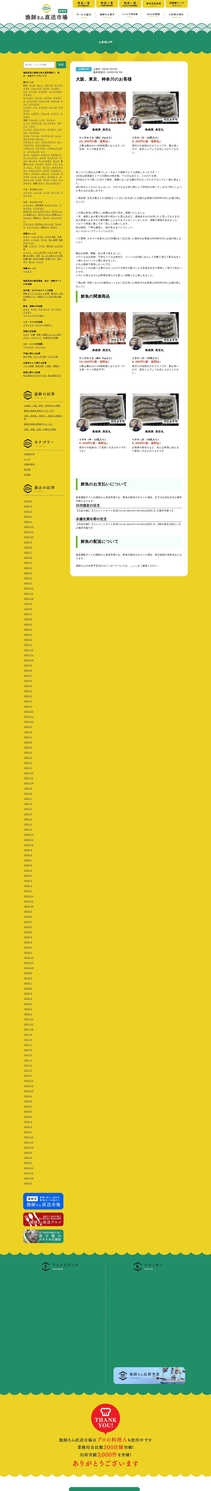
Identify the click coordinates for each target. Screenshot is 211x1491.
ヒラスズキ (34, 104)
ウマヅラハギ (47, 136)
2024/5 (28, 623)
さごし (30, 167)
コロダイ (35, 155)
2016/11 (28, 1085)
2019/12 (28, 895)
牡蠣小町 (27, 259)
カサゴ (48, 164)
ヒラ (25, 91)
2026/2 (28, 516)
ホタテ (26, 237)
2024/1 (28, 644)
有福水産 (39, 366)
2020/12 (28, 833)
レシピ (27, 458)
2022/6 (28, 741)
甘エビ (46, 218)
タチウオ (48, 85)
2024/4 (28, 628)
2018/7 (28, 982)
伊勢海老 (39, 205)
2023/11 (28, 654)
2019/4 (28, 936)
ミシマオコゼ (55, 91)
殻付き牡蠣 (38, 259)
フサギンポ (36, 123)
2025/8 (28, 546)
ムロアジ (45, 155)
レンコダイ (28, 98)
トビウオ (55, 174)
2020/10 (28, 844)
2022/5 (28, 746)
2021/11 (28, 777)
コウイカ (27, 192)
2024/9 (28, 603)
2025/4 (28, 567)
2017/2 (28, 1069)
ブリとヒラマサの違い (34, 315)
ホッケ (26, 155)
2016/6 (28, 1110)
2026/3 (28, 510)
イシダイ (27, 107)
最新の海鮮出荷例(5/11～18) (39, 410)
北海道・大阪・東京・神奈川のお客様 (42, 405)
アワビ (42, 246)
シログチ (39, 164)
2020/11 (28, 839)
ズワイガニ (40, 347)
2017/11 (28, 1023)
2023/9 (28, 664)
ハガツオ (47, 98)
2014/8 (28, 1182)
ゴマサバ (35, 174)
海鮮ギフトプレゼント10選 (36, 293)
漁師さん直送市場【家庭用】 (46, 12)
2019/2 (28, 946)
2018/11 (28, 962)
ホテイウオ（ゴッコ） (34, 139)
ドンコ (26, 123)
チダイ (26, 309)
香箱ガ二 (37, 218)
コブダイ (51, 129)
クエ (35, 107)
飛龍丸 (56, 366)
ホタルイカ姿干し (43, 325)
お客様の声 (29, 453)
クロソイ (45, 174)
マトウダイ (40, 148)
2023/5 (28, 685)
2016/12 (28, 1080)
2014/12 (28, 1167)
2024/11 (28, 592)
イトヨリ (33, 91)
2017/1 (28, 1074)
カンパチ (53, 107)
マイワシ (35, 136)
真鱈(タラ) (38, 183)
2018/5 (28, 992)
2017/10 (28, 1028)
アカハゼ (33, 120)
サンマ (56, 161)
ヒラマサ (43, 107)
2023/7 (28, 675)
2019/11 (28, 900)
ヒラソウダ (32, 101)
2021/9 (28, 787)
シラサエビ (38, 208)
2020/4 (28, 875)
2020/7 (28, 859)
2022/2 (28, 762)
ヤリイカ (55, 192)
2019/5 (28, 931)
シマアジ (55, 113)
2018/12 (28, 957)
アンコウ (27, 129)
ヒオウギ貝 (52, 252)
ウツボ (32, 85)
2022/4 (28, 751)
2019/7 (28, 921)
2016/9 (28, 1095)
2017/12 (28, 1018)
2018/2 (28, 1008)
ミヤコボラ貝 (39, 252)
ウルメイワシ (39, 129)
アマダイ (27, 95)
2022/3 (28, 757)
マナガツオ (34, 133)
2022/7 (28, 736)
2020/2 (28, 885)
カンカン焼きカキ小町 (52, 256)
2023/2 (28, 700)
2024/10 (28, 598)
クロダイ (55, 88)
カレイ (40, 85)
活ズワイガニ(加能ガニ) (50, 214)
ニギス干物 (52, 357)
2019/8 (28, 915)
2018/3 (28, 1003)
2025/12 (28, 526)
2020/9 (28, 849)
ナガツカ (55, 101)
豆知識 (27, 474)
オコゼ (43, 158)
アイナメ (51, 120)
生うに (32, 262)
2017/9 (28, 1034)
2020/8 (28, 854)
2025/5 (28, 562)
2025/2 (28, 577)
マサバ (26, 174)
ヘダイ (54, 180)
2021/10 (28, 782)
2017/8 (28, 1039)
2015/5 (28, 1157)
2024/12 (28, 587)
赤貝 (38, 256)
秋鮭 (25, 85)
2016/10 (28, 1090)
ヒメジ (58, 136)
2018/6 (28, 987)
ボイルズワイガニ (41, 211)
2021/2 (28, 823)
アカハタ (45, 113)
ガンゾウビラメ (53, 183)
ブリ (55, 164)
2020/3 (28, 880)
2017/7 (28, 1044)
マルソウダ (44, 101)
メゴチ (38, 180)
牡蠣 (25, 246)
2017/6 (28, 1049)
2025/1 (28, 582)
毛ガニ (54, 227)
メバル (26, 136)
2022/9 (28, 726)
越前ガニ (45, 227)
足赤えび (27, 211)
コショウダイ (49, 123)
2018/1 (28, 1013)
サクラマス (52, 158)
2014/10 (28, 1177)
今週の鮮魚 (29, 463)
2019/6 (28, 926)
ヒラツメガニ (33, 227)
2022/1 (28, 767)
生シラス (33, 161)
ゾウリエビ (28, 347)
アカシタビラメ (48, 142)
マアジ (32, 126)
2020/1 (28, 890)
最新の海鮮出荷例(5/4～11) (38, 424)
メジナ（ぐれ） (38, 177)
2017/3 (28, 1064)
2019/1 (28, 951)
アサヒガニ (28, 205)
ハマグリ (33, 246)
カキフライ (36, 338)
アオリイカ (28, 325)
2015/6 (28, 1151)
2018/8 (28, 977)
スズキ (46, 88)
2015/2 (28, 1162)
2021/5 (28, 808)
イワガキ (35, 240)
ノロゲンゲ (28, 148)
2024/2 (28, 639)
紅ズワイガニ (51, 205)
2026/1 (28, 521)
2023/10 (28, 659)
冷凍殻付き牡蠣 (50, 338)
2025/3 (28, 572)
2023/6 (28, 680)
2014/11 (28, 1172)
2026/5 (28, 500)
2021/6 (28, 803)
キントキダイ (45, 161)
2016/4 (28, 1116)
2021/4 (28, 813)
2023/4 (28, 690)
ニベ (43, 151)
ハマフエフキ (33, 151)
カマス (46, 170)
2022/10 (28, 721)
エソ (37, 142)
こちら (134, 565)
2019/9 (28, 910)
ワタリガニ (28, 224)
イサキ (26, 88)
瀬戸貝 (50, 246)
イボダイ (35, 113)
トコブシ (27, 252)
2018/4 (28, 998)
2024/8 (28, 608)
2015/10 (28, 1146)
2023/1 (28, 705)
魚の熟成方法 (54, 375)
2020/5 (28, 869)
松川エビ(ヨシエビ (44, 224)
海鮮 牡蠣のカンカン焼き (49, 334)
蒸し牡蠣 (53, 240)
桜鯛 (25, 120)
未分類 (27, 469)
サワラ (26, 113)
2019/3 (28, 941)
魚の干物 (27, 357)
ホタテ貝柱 (50, 237)
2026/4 (28, 505)
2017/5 (28, 1054)
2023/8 (28, 669)
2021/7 (28, 798)
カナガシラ (44, 309)
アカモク (27, 271)
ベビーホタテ (37, 237)
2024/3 (28, 633)
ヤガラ (46, 180)
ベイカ (46, 192)
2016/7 (28, 1105)
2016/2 (28, 1126)
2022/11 (28, 716)
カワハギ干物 (39, 357)
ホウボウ (43, 91)
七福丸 (48, 366)
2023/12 (28, 649)
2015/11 (28, 1141)
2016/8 (28, 1100)
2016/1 (28, 1131)
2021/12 (28, 772)
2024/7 (28, 613)
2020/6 (28, 864)
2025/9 (28, 541)
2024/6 (28, 618)
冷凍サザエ (50, 259)
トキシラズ (36, 88)
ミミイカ (37, 192)
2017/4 (28, 1059)
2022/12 (28, 710)
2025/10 (28, 536)
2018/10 (28, 967)
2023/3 (28, 695)
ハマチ (42, 120)
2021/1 (28, 828)
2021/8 (28, 792)
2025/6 (28, 556)
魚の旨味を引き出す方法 (35, 375)
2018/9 (28, 972)
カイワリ (58, 85)
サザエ (44, 240)
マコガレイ (52, 177)
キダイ (34, 309)
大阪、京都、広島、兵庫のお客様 (40, 429)
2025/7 (28, 551)
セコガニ (27, 218)
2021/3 (28, 818)
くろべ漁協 (28, 366)
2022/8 (28, 731)
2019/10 (28, 905)
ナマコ (40, 262)
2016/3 (28, 1121)
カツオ (38, 98)
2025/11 (28, 531)
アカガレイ (28, 142)
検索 (61, 64)
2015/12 (28, 1136)
